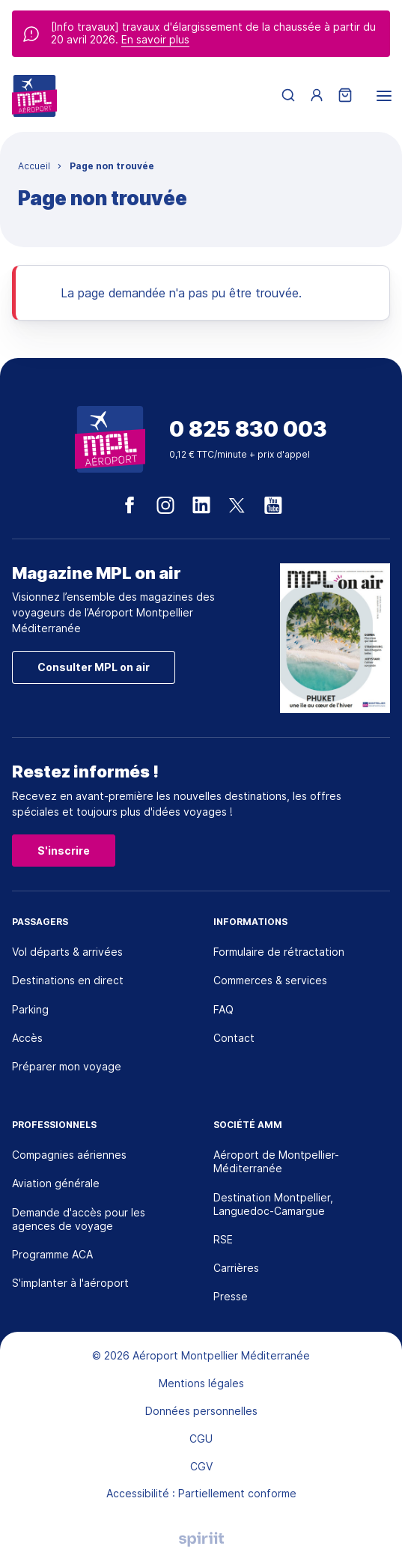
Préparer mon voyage (66, 1066)
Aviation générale (56, 1183)
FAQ (223, 1009)
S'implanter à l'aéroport (70, 1282)
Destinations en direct (68, 980)
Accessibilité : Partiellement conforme (201, 1493)
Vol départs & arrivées (67, 951)
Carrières (236, 1267)
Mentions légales (201, 1383)
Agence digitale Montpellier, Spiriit (201, 1539)
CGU (201, 1438)
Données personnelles (201, 1410)
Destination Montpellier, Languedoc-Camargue (273, 1204)
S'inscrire (63, 850)
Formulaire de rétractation (278, 951)
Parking (30, 1009)
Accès (27, 1037)
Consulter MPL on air (93, 667)
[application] (364, 1520)
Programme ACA (52, 1254)
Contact (234, 1037)
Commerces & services (270, 980)
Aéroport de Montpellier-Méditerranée (276, 1161)
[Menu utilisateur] (316, 96)
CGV (201, 1466)
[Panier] (345, 96)
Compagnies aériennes (69, 1154)
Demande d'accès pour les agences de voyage (78, 1219)
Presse (230, 1296)
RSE (223, 1239)
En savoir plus (155, 39)
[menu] (384, 96)
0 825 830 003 (248, 429)
